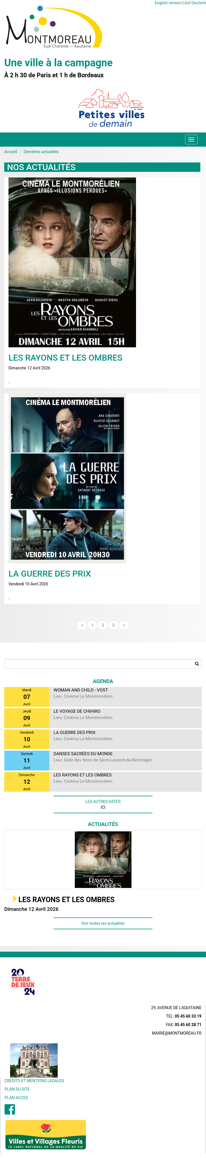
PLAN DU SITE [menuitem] (17, 1089)
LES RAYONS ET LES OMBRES (66, 900)
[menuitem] (10, 1112)
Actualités (103, 824)
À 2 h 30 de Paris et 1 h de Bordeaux (54, 75)
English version (168, 3)
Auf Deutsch (195, 3)
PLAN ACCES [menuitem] (16, 1097)
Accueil (10, 151)
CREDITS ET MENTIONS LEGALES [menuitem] (34, 1080)
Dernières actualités (41, 151)
